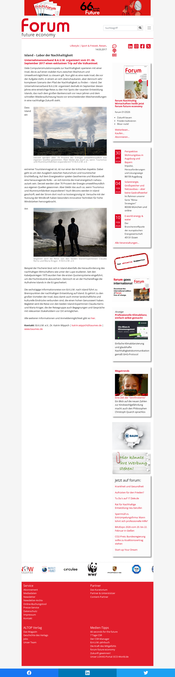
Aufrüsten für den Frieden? (129, 492)
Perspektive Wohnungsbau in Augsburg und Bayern (134, 157)
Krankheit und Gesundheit (129, 486)
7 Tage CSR (96, 635)
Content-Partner (99, 596)
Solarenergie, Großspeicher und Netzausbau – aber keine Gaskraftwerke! (136, 187)
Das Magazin (30, 631)
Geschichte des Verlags (35, 635)
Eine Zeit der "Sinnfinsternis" (130, 397)
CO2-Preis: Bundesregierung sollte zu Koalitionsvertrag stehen (130, 540)
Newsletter (29, 596)
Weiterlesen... (122, 129)
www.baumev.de (33, 329)
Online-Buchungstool (34, 604)
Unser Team (29, 642)
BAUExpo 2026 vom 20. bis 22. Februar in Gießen (131, 528)
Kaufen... (119, 133)
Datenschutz (30, 611)
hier (93, 318)
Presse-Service (31, 607)
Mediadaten (30, 593)
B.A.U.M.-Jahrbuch (100, 642)
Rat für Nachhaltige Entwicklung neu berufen (128, 506)
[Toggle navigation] (149, 28)
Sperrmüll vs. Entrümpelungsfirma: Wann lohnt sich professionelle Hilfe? (131, 517)
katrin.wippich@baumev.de (87, 325)
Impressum (29, 614)
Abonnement (30, 589)
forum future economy (102, 649)
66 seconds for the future (104, 631)
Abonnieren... (122, 137)
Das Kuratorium (98, 589)
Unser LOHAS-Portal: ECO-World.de (109, 656)
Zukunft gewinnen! (100, 653)
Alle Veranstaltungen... (127, 242)
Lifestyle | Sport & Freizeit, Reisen (88, 45)
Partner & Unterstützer (102, 593)
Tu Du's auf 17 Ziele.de (127, 498)
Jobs (25, 638)
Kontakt (27, 618)
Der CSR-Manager (99, 638)
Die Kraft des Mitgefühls (103, 646)
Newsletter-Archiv (33, 600)
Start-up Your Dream (126, 549)
